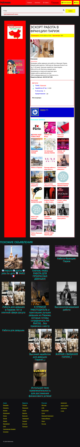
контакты (64, 408)
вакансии (64, 403)
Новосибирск (46, 418)
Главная (29, 2)
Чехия (24, 410)
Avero (42, 109)
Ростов (44, 424)
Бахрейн (5, 405)
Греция (24, 421)
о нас (62, 411)
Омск (43, 421)
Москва (44, 405)
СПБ (43, 408)
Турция (24, 405)
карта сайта (64, 405)
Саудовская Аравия (9, 429)
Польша (24, 426)
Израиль (6, 408)
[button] (46, 2)
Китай (5, 418)
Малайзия (6, 424)
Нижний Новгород (47, 416)
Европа (24, 413)
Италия (24, 424)
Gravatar (5, 432)
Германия (25, 418)
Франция (43, 85)
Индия (5, 410)
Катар (5, 416)
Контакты (37, 2)
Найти (70, 11)
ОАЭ (4, 426)
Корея (5, 421)
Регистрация (66, 2)
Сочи (43, 413)
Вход (76, 2)
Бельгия (25, 416)
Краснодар (45, 410)
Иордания (6, 413)
